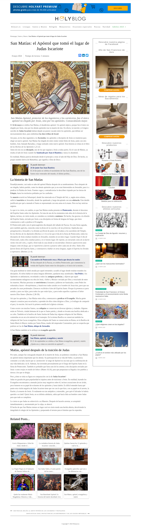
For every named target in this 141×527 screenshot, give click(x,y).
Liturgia (26, 27)
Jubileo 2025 (119, 27)
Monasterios (64, 27)
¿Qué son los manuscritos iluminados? (110, 264)
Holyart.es (16, 27)
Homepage (13, 36)
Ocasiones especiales (82, 27)
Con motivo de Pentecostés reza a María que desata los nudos (55, 260)
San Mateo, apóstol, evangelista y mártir (46, 338)
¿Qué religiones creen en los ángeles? (109, 324)
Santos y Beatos (39, 27)
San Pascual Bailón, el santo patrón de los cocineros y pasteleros (39, 510)
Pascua (97, 27)
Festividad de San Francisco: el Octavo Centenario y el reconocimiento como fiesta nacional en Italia (111, 294)
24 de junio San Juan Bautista (42, 168)
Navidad (106, 27)
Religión (53, 27)
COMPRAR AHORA (111, 90)
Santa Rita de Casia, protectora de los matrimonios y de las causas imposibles (56, 513)
